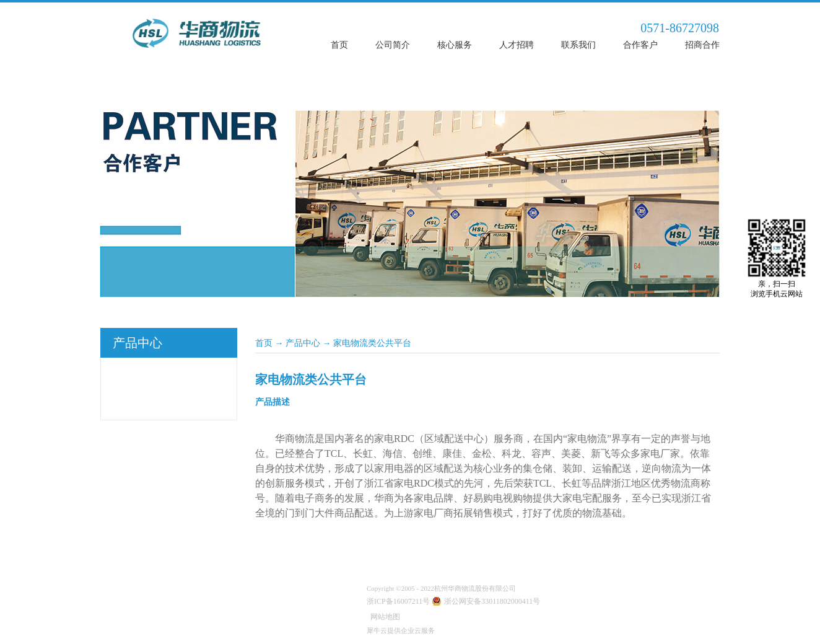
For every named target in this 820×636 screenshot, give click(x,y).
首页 (339, 45)
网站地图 (383, 616)
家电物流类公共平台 (372, 343)
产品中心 (303, 343)
